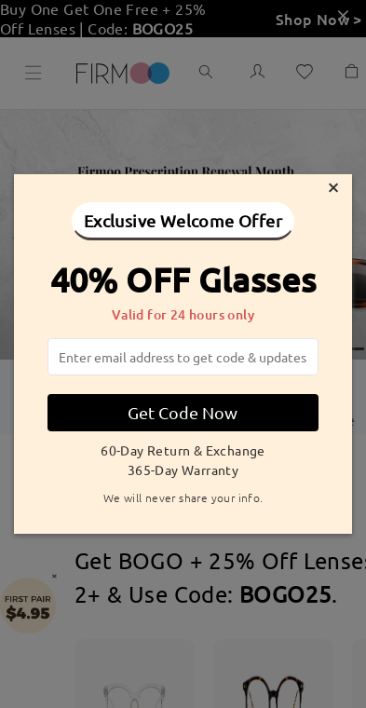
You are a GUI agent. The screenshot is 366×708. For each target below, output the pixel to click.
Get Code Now (182, 412)
